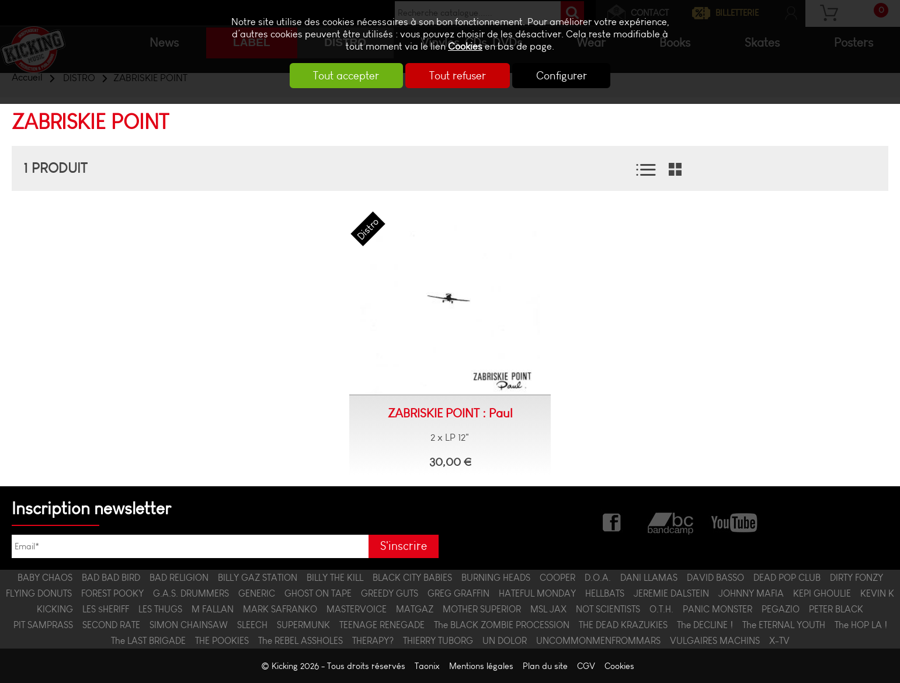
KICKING (55, 609)
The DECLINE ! (705, 624)
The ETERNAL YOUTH (783, 624)
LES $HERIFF (105, 609)
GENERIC (256, 593)
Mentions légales (481, 665)
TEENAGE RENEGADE (382, 624)
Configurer (562, 75)
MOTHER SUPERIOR (482, 609)
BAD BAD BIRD (111, 577)
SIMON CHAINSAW (189, 624)
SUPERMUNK (303, 624)
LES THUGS (160, 609)
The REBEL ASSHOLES (300, 640)
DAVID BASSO (715, 577)
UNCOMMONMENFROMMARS (598, 640)
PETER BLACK (836, 609)
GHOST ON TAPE (318, 593)
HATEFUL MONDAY (537, 593)
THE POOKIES (222, 640)
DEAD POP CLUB (787, 577)
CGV (586, 665)
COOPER (557, 577)
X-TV (779, 640)
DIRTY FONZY (856, 577)
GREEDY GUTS (389, 593)
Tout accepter (345, 75)
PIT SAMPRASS (43, 624)
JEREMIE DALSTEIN (671, 593)
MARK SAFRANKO (280, 609)
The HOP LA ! (861, 624)
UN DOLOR (504, 640)
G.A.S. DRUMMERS (191, 593)
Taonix (427, 665)
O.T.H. (661, 609)
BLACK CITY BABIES (412, 577)
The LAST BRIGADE (148, 640)
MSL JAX (548, 609)
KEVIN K (877, 593)
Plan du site (545, 665)
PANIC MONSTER (717, 609)
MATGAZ (414, 609)
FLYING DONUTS (39, 593)
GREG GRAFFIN (458, 593)
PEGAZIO (781, 609)
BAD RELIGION (179, 577)
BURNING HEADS (495, 577)
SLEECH (252, 624)
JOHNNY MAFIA (751, 593)
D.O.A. (598, 577)
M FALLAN (213, 609)
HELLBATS (604, 593)
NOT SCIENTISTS (608, 609)
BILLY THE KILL (335, 577)
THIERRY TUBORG (438, 640)
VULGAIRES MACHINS (715, 640)
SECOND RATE (111, 624)
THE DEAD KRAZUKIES (623, 624)
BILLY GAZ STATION (257, 577)
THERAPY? (373, 640)
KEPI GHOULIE (822, 593)
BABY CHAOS (45, 577)
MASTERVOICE (356, 609)
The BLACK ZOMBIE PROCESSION (501, 624)
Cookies (465, 46)
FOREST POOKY (112, 593)
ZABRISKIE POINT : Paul (450, 413)
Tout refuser (457, 75)
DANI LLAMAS (648, 577)
